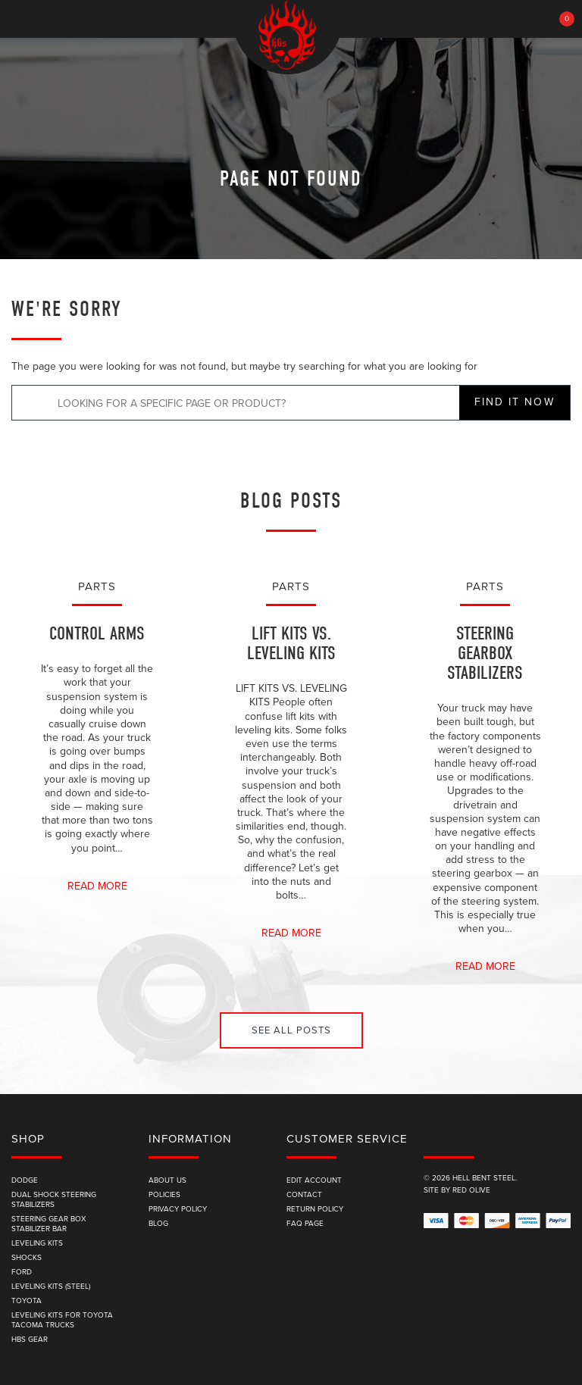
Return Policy (314, 1209)
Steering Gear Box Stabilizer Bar (48, 1224)
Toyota (26, 1300)
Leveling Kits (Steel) (50, 1286)
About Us (167, 1180)
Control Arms (97, 634)
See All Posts (291, 1030)
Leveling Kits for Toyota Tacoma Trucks (62, 1320)
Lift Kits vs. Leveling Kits (291, 644)
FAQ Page (305, 1223)
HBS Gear (29, 1339)
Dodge (24, 1180)
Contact (304, 1194)
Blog (158, 1223)
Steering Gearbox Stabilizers (485, 653)
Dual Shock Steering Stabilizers (53, 1199)
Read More (97, 886)
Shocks (26, 1257)
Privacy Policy (178, 1209)
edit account (314, 1180)
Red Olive (471, 1190)
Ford (21, 1272)
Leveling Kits (37, 1243)
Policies (164, 1194)
